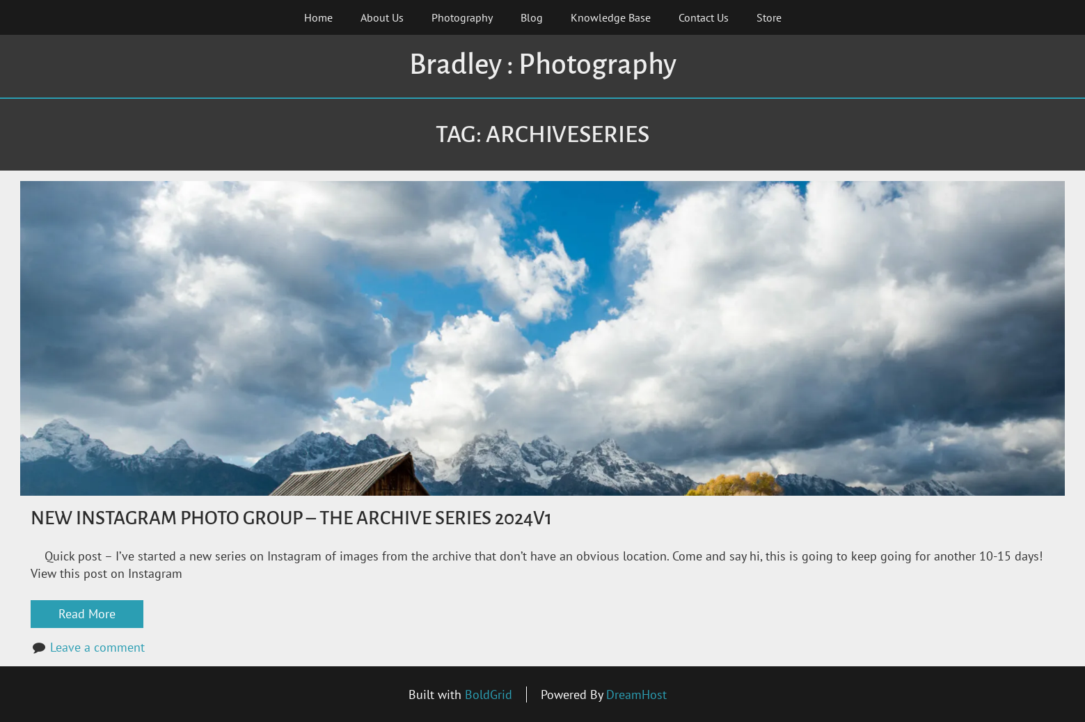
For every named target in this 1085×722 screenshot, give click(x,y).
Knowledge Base (611, 17)
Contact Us (704, 17)
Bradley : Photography (542, 64)
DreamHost (636, 694)
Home (318, 17)
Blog (532, 17)
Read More (87, 614)
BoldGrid (488, 694)
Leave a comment (97, 647)
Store (769, 17)
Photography (462, 17)
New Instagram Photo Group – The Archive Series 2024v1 (291, 518)
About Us (382, 17)
